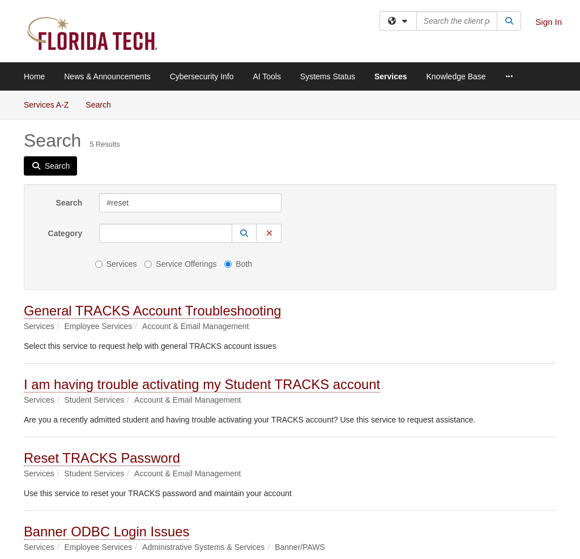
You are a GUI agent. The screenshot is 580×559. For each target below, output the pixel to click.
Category (65, 233)
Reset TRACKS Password (102, 458)
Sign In (548, 22)
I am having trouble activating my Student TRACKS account (202, 384)
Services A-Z (46, 104)
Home (34, 76)
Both (238, 263)
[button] (244, 233)
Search (102, 104)
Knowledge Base (455, 76)
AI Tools (267, 76)
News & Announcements (107, 76)
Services (390, 76)
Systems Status (327, 76)
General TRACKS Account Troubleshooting (153, 310)
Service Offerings (180, 263)
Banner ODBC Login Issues (106, 531)
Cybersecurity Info (202, 76)
